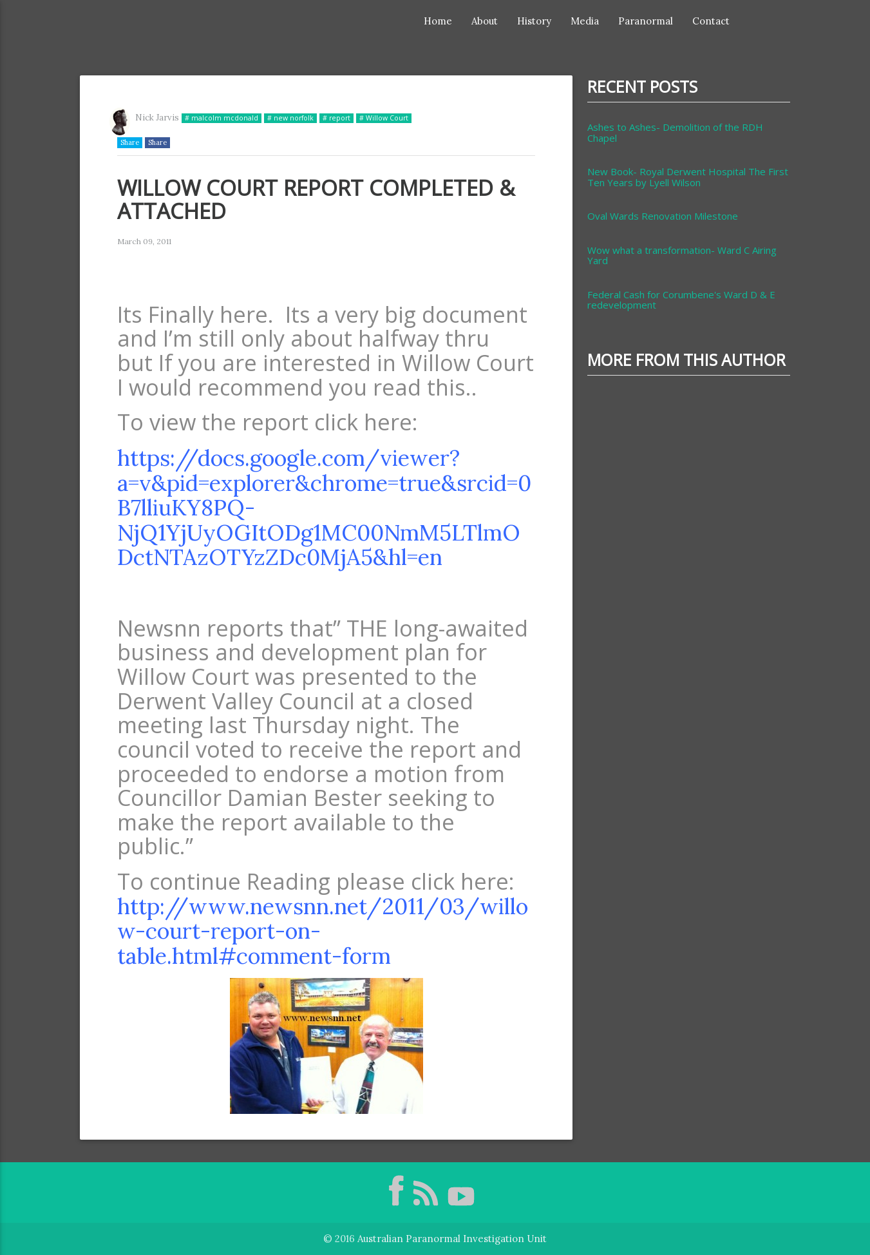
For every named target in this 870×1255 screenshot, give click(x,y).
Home (438, 21)
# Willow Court (383, 117)
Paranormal (645, 21)
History (534, 21)
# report (336, 117)
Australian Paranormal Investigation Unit (452, 1238)
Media (585, 21)
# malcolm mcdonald (221, 117)
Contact (711, 21)
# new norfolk (290, 117)
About (484, 21)
